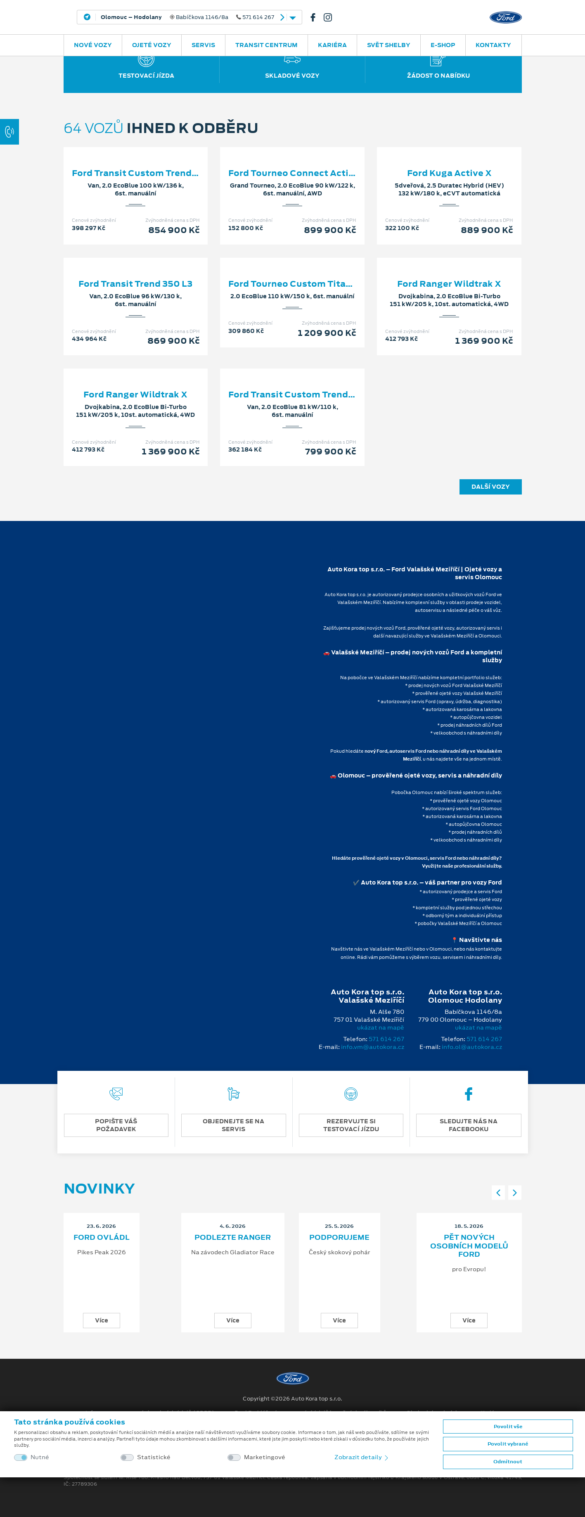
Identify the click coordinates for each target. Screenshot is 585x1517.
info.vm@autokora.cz (372, 1047)
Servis (203, 45)
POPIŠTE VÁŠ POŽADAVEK (116, 1125)
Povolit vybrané (508, 1444)
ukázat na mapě (380, 1027)
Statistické (154, 1457)
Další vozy (490, 487)
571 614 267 (386, 1039)
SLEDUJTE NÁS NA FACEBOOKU (468, 1125)
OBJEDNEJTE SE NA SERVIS (233, 1125)
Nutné (40, 1457)
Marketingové (264, 1457)
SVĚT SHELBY (388, 45)
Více (101, 1320)
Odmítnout (507, 1461)
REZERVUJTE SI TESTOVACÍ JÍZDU (351, 1125)
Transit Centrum (266, 45)
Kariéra (332, 45)
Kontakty (493, 45)
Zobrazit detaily (362, 1457)
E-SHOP (443, 45)
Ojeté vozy (151, 45)
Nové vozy (93, 45)
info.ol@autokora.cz (472, 1047)
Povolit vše (508, 1426)
